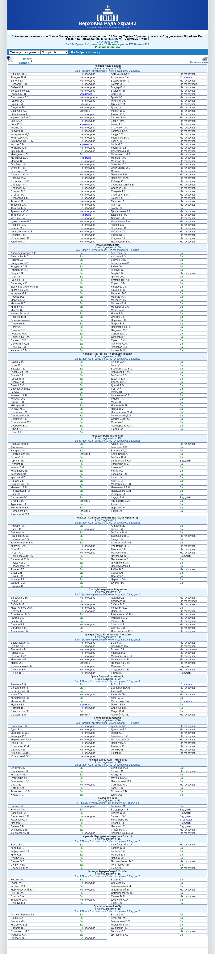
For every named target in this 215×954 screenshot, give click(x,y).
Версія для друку (199, 61)
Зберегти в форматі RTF (19, 60)
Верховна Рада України (107, 23)
